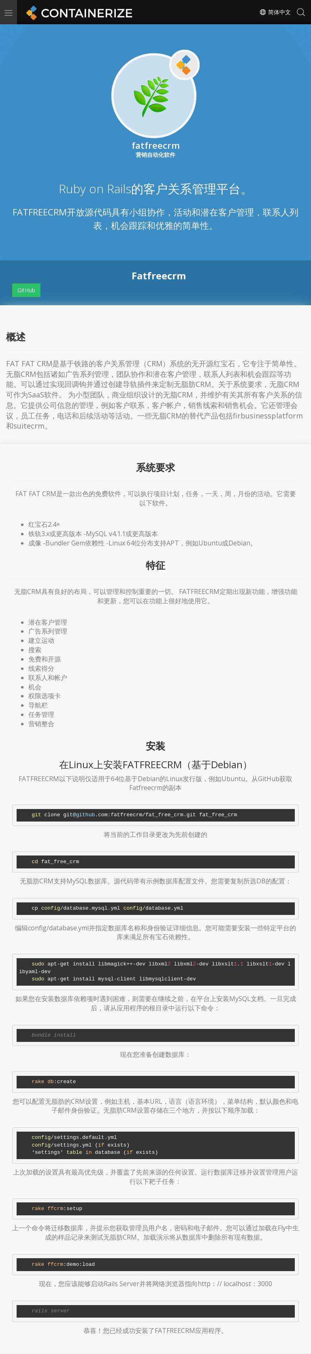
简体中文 (275, 12)
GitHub (26, 290)
